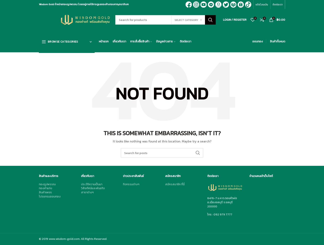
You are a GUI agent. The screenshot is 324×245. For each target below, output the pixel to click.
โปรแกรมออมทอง (50, 196)
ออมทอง (257, 41)
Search (210, 20)
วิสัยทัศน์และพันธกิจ (93, 188)
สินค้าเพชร (45, 192)
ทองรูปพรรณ (47, 184)
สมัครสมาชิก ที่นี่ (175, 184)
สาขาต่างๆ (87, 192)
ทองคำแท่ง (45, 188)
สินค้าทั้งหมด (277, 41)
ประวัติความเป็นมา (91, 184)
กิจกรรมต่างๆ (131, 184)
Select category (186, 20)
